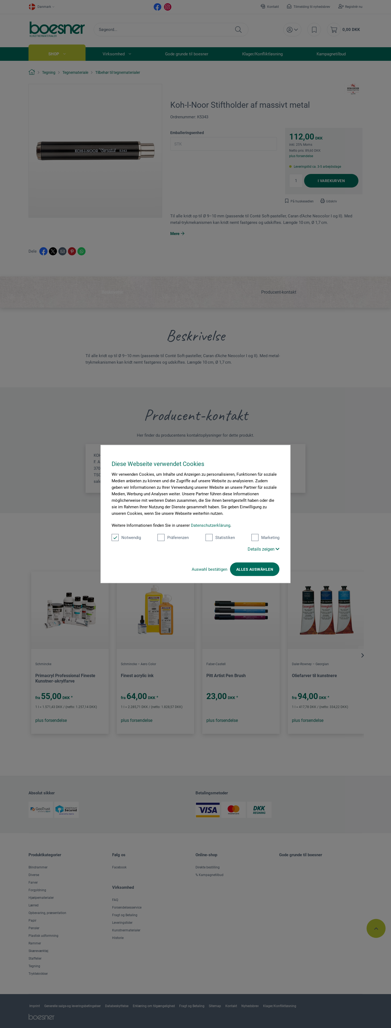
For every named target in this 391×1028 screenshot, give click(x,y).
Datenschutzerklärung (210, 525)
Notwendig (126, 537)
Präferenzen (173, 537)
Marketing (265, 537)
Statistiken (220, 537)
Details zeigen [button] (263, 549)
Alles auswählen (254, 569)
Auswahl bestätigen (209, 569)
